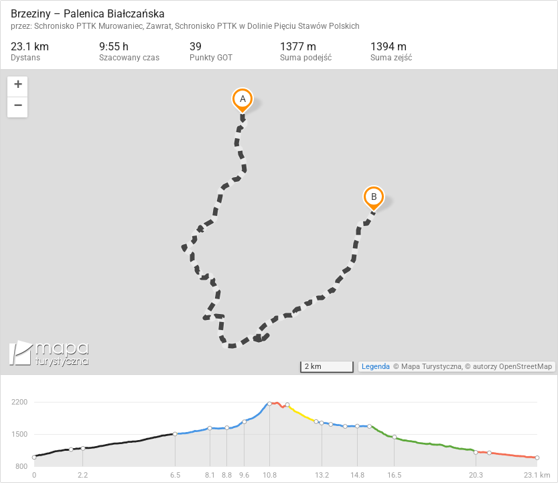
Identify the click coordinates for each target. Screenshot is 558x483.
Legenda (376, 366)
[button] (17, 86)
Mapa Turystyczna (431, 366)
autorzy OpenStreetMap (512, 366)
